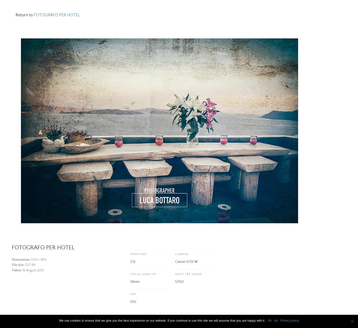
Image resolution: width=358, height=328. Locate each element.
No (276, 320)
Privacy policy (289, 320)
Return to (48, 15)
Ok (270, 320)
